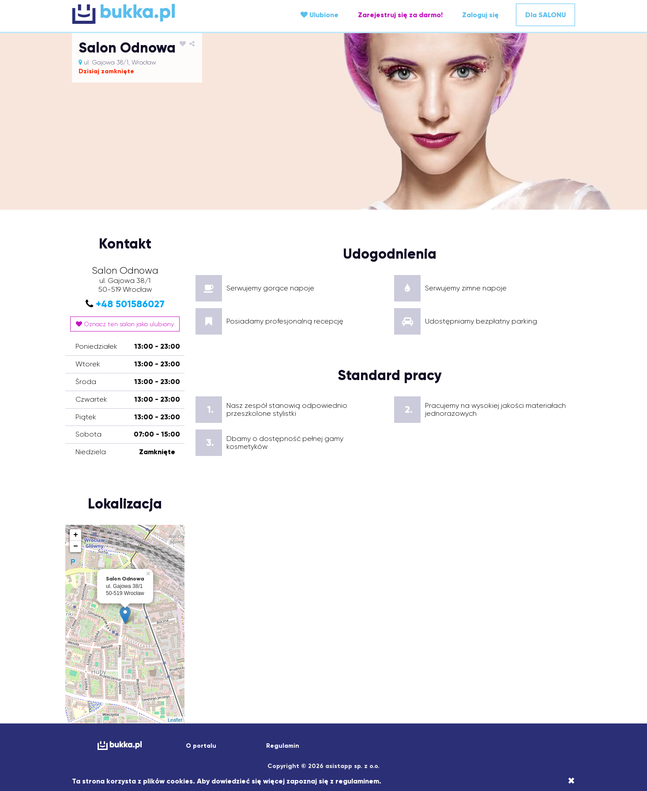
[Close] (571, 781)
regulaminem (357, 781)
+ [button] (75, 535)
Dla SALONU (545, 15)
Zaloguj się (480, 15)
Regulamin (282, 746)
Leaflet (175, 720)
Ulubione (320, 15)
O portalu (201, 746)
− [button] (75, 546)
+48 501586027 (130, 304)
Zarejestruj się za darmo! (400, 15)
